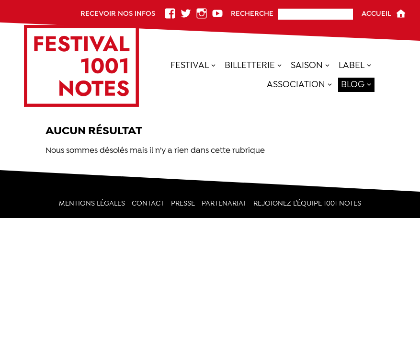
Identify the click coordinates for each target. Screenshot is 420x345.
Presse (183, 203)
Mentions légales (92, 203)
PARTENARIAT (224, 203)
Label (351, 64)
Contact (148, 203)
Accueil (376, 13)
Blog (352, 84)
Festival (189, 64)
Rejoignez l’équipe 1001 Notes (307, 203)
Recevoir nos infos (117, 13)
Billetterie (250, 64)
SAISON (307, 64)
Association (296, 84)
